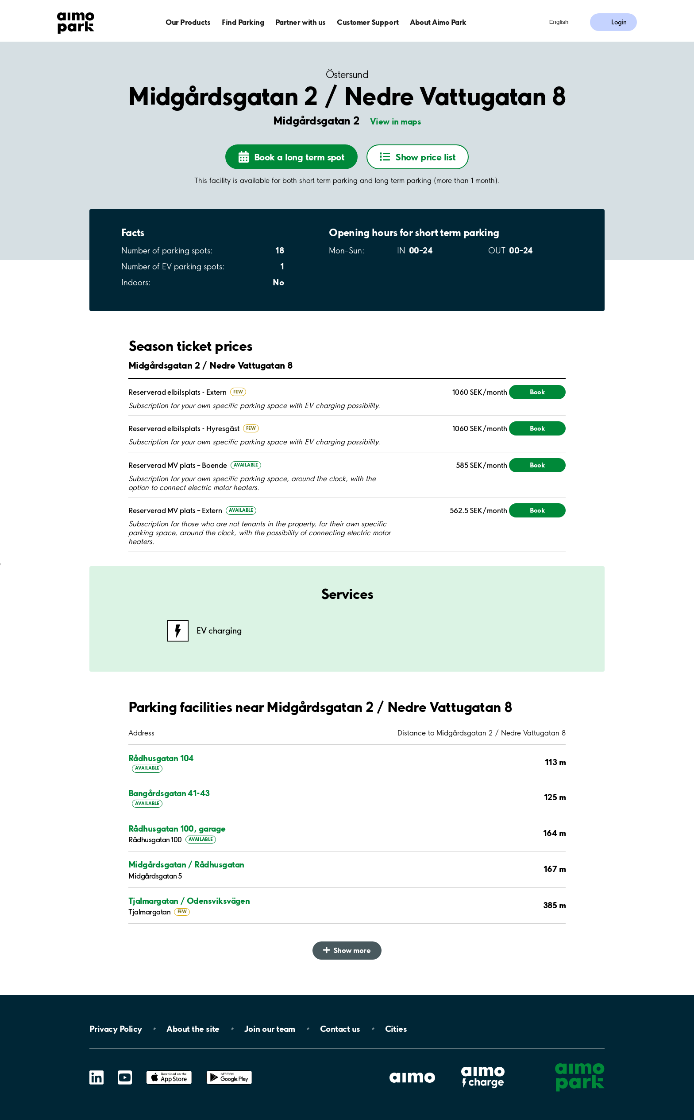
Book (537, 392)
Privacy (115, 1028)
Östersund (347, 75)
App (169, 1070)
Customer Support (367, 22)
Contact (340, 1028)
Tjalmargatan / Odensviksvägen (189, 900)
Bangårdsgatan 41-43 (169, 793)
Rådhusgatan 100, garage (177, 828)
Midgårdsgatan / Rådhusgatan (186, 864)
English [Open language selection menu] (559, 22)
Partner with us (300, 22)
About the (192, 1028)
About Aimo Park (438, 22)
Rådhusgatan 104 (161, 758)
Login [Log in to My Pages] (619, 22)
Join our (269, 1028)
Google (229, 1070)
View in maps (395, 121)
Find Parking (243, 22)
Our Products (188, 22)
